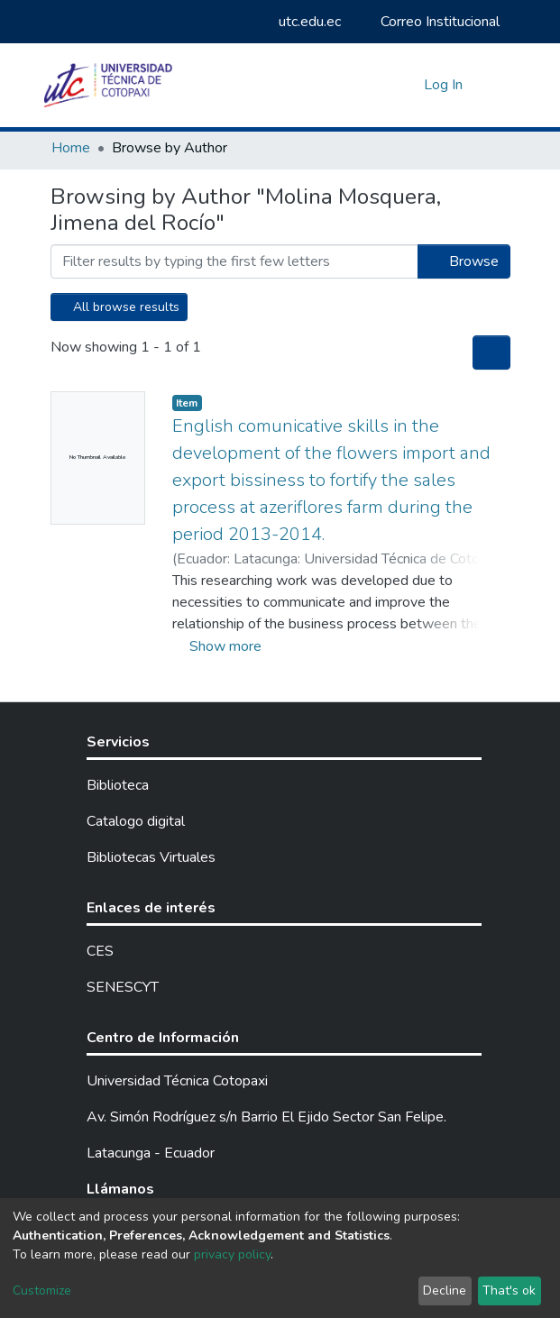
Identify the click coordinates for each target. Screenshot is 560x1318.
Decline (444, 1290)
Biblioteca (118, 785)
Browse (464, 261)
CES (100, 951)
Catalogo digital (136, 821)
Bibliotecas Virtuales (151, 857)
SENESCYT (123, 987)
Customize (42, 1290)
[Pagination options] (491, 352)
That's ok (509, 1290)
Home (70, 148)
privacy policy (232, 1254)
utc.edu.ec (301, 22)
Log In (445, 85)
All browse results (119, 307)
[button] (405, 85)
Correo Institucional (431, 22)
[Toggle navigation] (498, 85)
